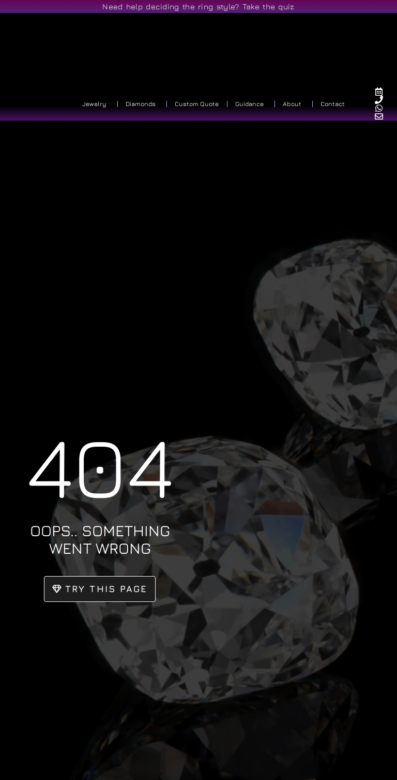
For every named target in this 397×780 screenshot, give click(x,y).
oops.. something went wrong (100, 539)
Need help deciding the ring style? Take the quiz (198, 6)
